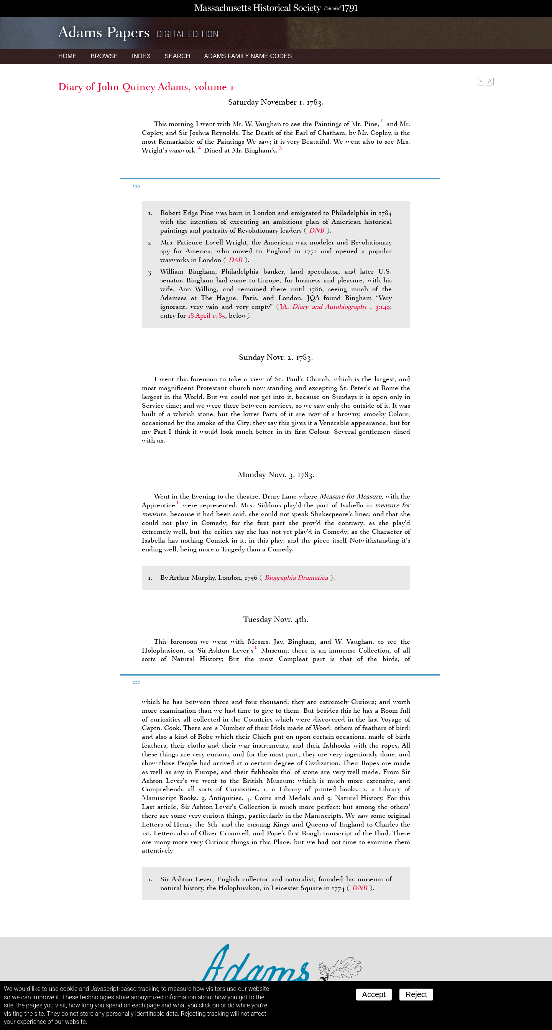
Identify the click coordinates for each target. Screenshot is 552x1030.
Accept (374, 994)
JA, (325, 306)
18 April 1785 (206, 315)
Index (141, 56)
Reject (416, 994)
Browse (104, 56)
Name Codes (248, 56)
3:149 (382, 306)
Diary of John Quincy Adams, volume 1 (146, 86)
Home (67, 56)
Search (177, 56)
